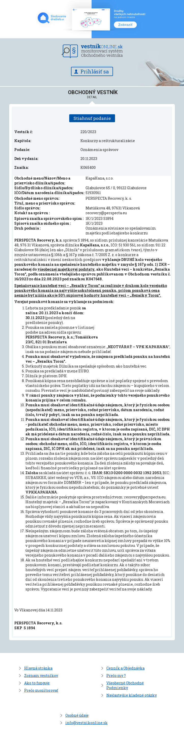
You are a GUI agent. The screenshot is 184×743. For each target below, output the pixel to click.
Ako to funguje (37, 683)
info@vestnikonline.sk (86, 722)
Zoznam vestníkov (41, 675)
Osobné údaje (77, 715)
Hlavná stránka (38, 668)
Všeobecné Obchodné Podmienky (125, 685)
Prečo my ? (116, 675)
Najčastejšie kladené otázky (131, 695)
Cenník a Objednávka (125, 668)
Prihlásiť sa (94, 71)
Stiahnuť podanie (92, 118)
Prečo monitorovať (41, 690)
